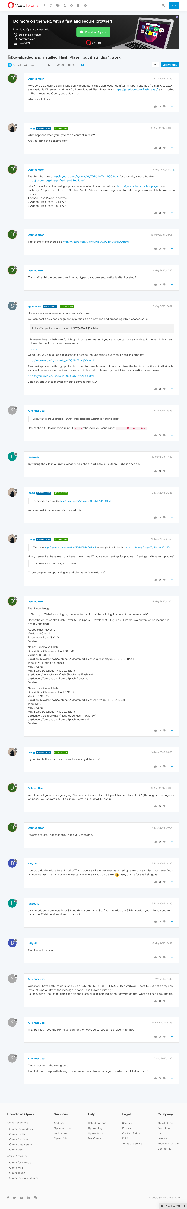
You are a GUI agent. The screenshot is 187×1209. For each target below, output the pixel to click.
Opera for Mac (18, 1134)
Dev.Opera (94, 1138)
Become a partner (169, 1143)
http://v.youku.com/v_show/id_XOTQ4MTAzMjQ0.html (85, 176)
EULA (125, 1138)
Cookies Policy (131, 1133)
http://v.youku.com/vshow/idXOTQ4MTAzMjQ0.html (86, 501)
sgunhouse (34, 306)
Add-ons (59, 1123)
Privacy (126, 1128)
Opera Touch (17, 1172)
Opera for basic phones (24, 1177)
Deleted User (36, 78)
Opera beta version (21, 1144)
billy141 (32, 863)
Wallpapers (60, 1133)
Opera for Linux (18, 1139)
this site (32, 349)
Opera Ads (60, 1138)
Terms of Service (132, 1143)
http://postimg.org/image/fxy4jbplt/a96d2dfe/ (56, 180)
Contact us (164, 1148)
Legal (126, 1114)
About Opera (165, 1123)
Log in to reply (170, 64)
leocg (31, 128)
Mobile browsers (17, 1156)
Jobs (161, 1133)
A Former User (36, 410)
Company (165, 1114)
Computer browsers (18, 1122)
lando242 (33, 456)
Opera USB (16, 1149)
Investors (163, 1138)
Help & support (97, 1123)
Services (61, 1114)
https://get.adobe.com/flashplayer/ (136, 89)
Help (91, 1114)
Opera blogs (95, 1128)
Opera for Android (20, 1162)
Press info (164, 1128)
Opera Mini (16, 1167)
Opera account (63, 1128)
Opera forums (96, 1133)
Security (127, 1123)
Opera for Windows (23, 65)
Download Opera (95, 32)
